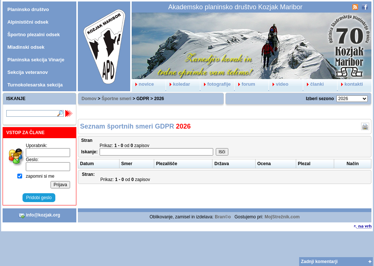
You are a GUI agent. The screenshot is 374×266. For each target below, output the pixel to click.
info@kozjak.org (39, 215)
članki (313, 84)
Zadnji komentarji (319, 261)
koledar (178, 84)
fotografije (215, 84)
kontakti (350, 84)
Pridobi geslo (39, 197)
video (278, 84)
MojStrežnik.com (281, 216)
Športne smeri (116, 98)
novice (143, 84)
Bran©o (223, 216)
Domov (89, 98)
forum (245, 84)
